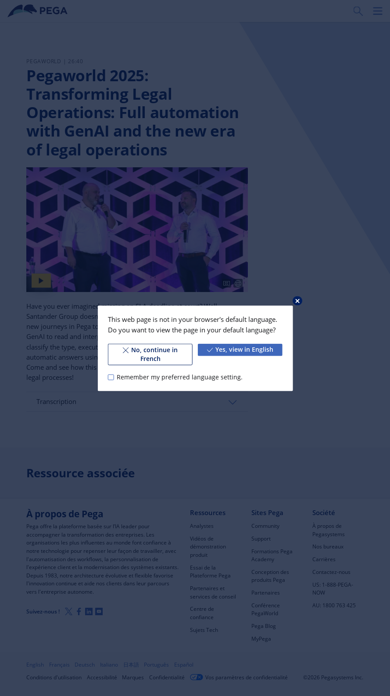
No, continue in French (150, 354)
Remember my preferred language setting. (180, 377)
